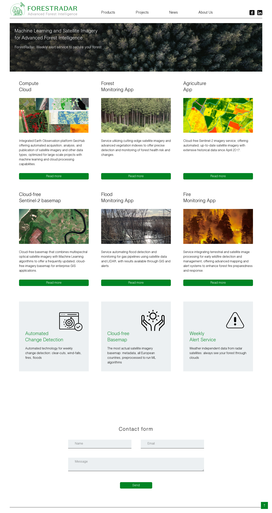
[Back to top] (264, 505)
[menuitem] (108, 14)
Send (136, 485)
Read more (54, 176)
